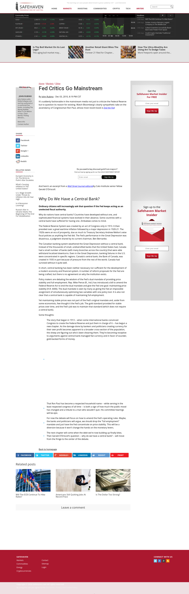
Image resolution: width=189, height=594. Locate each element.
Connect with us (163, 557)
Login (44, 567)
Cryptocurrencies (24, 571)
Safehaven (22, 557)
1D (105, 16)
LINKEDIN (81, 455)
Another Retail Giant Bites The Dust (101, 48)
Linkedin (22, 156)
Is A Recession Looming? (22, 204)
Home (54, 8)
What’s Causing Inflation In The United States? (22, 186)
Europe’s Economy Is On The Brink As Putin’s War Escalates (25, 178)
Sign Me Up (152, 111)
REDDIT (98, 455)
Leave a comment (73, 507)
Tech (128, 8)
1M (109, 16)
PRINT (117, 455)
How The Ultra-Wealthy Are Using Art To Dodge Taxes (152, 48)
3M (113, 16)
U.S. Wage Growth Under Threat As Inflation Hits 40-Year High (25, 196)
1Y (117, 16)
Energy (19, 567)
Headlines (140, 15)
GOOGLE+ (62, 455)
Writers (140, 8)
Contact (45, 560)
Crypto (116, 8)
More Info (21, 122)
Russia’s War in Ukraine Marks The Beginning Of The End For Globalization (25, 212)
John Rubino (48, 96)
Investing (82, 8)
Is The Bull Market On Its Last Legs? (49, 48)
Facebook (22, 140)
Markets (67, 8)
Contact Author (23, 124)
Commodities (100, 8)
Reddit (21, 161)
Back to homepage (48, 449)
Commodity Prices (22, 15)
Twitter (21, 145)
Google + (22, 151)
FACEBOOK (24, 455)
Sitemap (45, 563)
